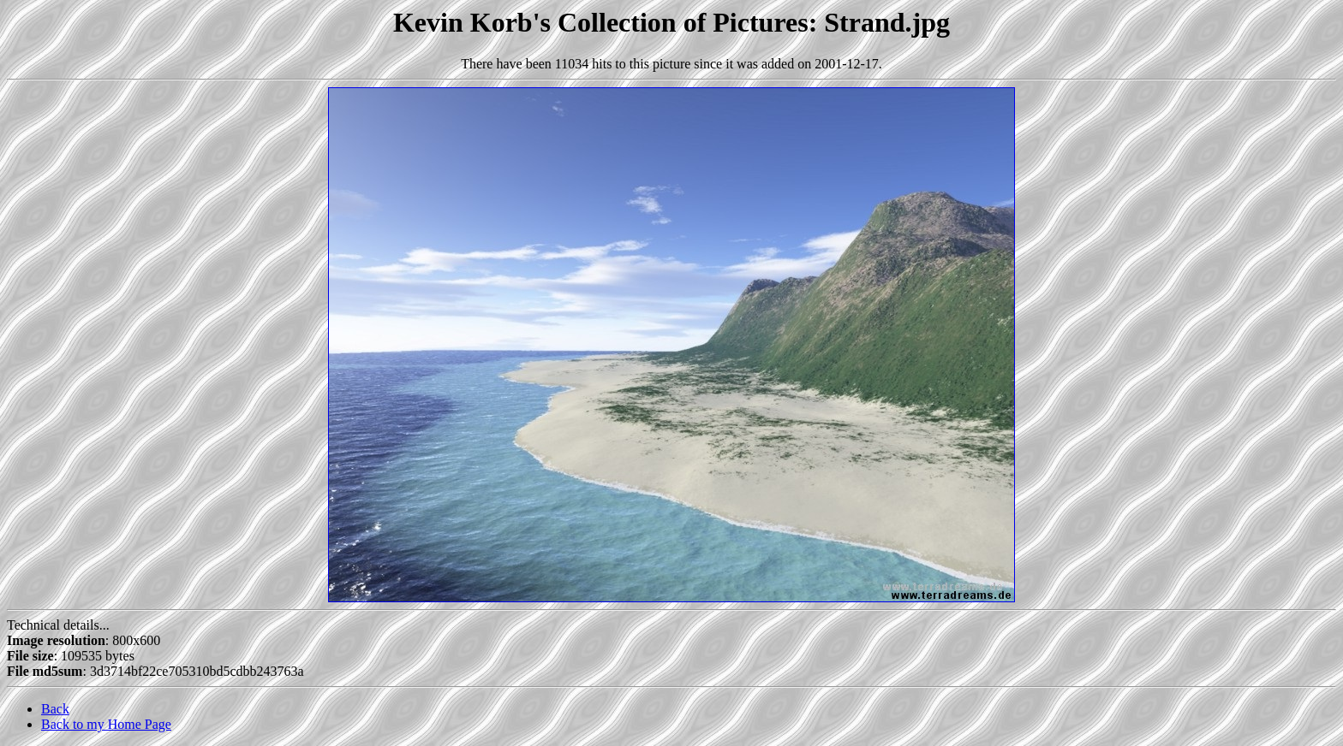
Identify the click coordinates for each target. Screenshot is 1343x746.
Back (55, 709)
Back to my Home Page (106, 724)
